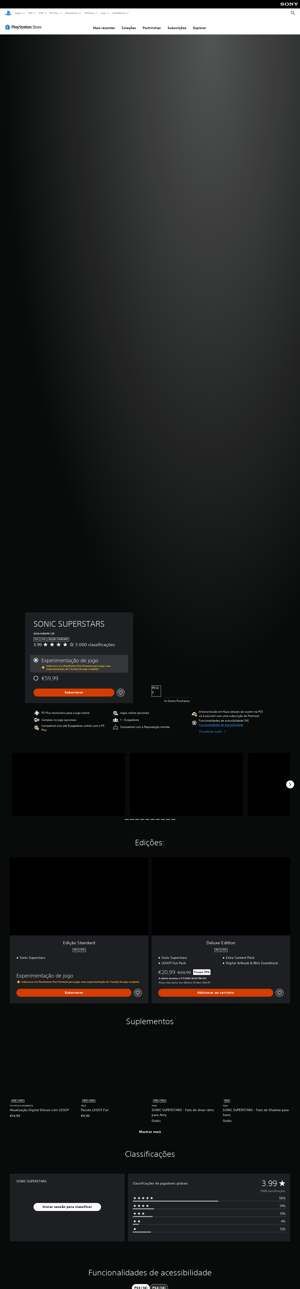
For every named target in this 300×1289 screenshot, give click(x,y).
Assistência (118, 13)
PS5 (30, 13)
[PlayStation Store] (24, 25)
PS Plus (54, 13)
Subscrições (177, 26)
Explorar (199, 26)
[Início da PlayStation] (8, 13)
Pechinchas (152, 26)
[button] (221, 723)
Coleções (129, 26)
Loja (103, 13)
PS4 (41, 13)
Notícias (89, 13)
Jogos (18, 13)
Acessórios (71, 13)
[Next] (290, 783)
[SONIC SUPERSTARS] (68, 783)
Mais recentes (104, 26)
